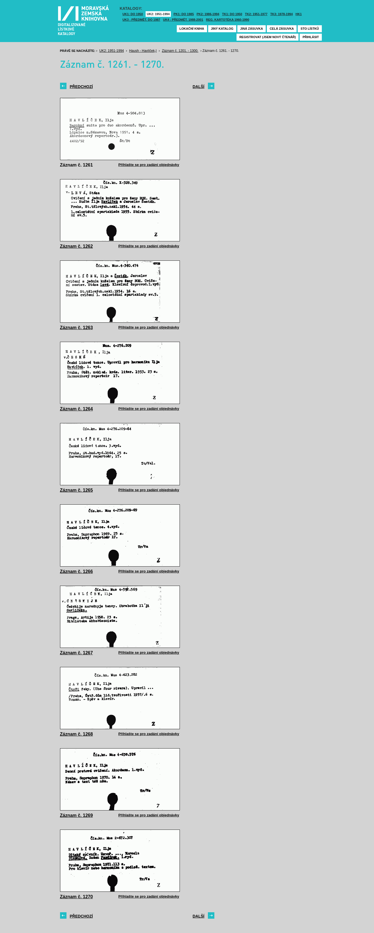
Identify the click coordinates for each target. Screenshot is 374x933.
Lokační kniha (192, 28)
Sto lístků (309, 28)
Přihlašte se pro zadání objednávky (148, 165)
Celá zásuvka (282, 28)
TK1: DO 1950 (232, 14)
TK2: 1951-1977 (256, 14)
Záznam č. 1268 (76, 734)
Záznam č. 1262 (76, 246)
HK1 (298, 14)
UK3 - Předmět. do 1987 (141, 19)
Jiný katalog (222, 28)
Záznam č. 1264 (76, 409)
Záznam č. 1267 (76, 652)
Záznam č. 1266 (76, 571)
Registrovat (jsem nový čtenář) (267, 37)
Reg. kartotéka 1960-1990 (227, 19)
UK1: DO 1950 (133, 14)
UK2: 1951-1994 (158, 14)
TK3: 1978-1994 (281, 14)
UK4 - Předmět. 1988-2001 (183, 19)
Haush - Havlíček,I (143, 51)
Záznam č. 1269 (76, 815)
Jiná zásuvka (251, 28)
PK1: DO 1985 (184, 14)
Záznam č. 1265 (76, 490)
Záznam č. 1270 (76, 896)
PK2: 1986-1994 (208, 14)
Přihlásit (310, 37)
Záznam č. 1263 (76, 327)
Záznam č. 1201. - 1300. (180, 51)
